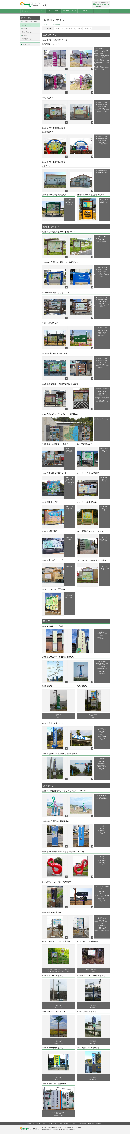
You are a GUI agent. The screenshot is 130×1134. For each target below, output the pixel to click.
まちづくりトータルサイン (29, 21)
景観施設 (85, 11)
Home (25, 11)
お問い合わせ (82, 1123)
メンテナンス (101, 11)
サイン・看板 (53, 11)
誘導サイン (88, 28)
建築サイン (25, 35)
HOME (29, 1123)
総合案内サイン (70, 28)
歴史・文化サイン (27, 32)
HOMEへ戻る (27, 44)
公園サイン (25, 28)
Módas (90, 1123)
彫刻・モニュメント (69, 11)
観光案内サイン (26, 25)
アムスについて (37, 11)
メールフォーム (102, 6)
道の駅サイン (59, 28)
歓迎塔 (80, 28)
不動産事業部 (98, 1123)
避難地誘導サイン (27, 39)
